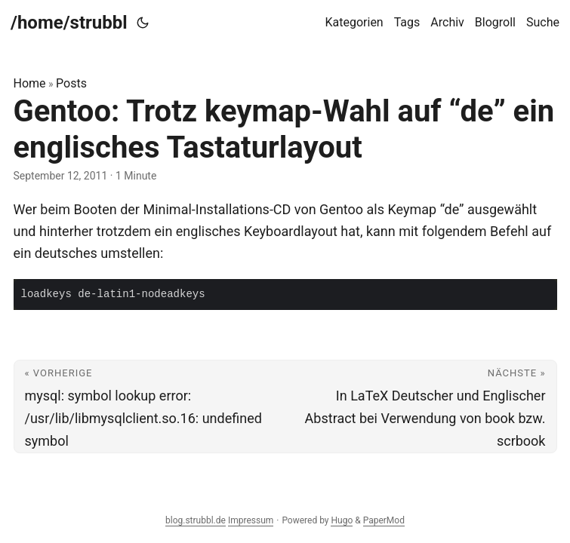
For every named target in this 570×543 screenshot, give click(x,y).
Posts (71, 83)
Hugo (342, 520)
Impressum (250, 520)
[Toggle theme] (143, 22)
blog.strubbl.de (195, 520)
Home (30, 83)
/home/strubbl (69, 22)
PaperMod (384, 520)
